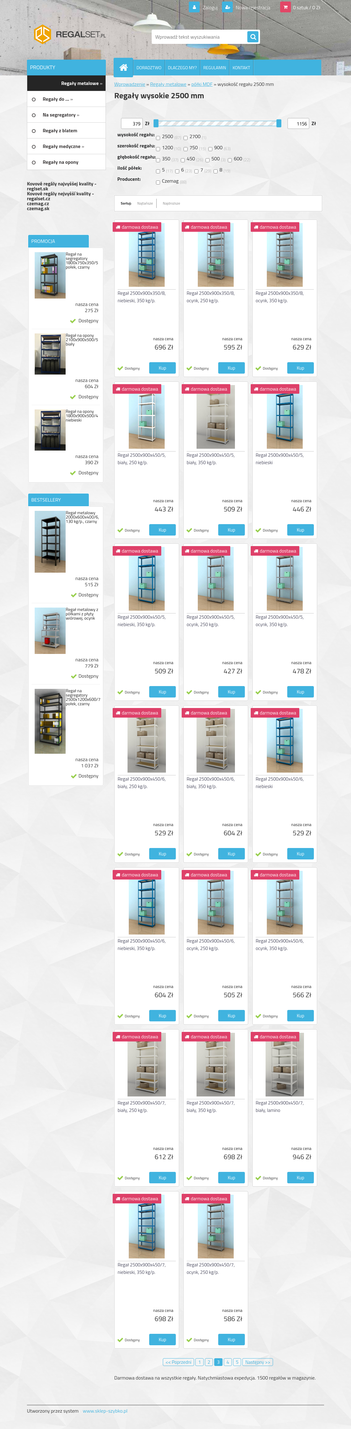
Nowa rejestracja (252, 7)
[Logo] (69, 36)
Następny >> (257, 1362)
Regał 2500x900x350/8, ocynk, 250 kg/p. (211, 297)
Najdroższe (171, 203)
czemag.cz (38, 203)
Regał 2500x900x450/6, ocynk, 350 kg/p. (280, 944)
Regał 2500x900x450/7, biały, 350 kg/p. (211, 1106)
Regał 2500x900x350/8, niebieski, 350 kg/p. (142, 297)
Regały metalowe (168, 84)
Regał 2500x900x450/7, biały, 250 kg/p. (142, 1106)
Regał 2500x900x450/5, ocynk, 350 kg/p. (280, 620)
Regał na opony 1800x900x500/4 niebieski (82, 415)
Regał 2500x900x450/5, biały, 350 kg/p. (211, 459)
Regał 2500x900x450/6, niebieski (280, 782)
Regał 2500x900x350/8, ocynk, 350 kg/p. (280, 297)
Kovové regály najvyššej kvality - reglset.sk (62, 186)
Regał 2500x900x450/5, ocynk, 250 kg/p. (211, 620)
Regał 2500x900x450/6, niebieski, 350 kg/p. (142, 944)
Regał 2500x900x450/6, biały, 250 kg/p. (142, 782)
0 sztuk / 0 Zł (306, 7)
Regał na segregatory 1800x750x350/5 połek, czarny (82, 260)
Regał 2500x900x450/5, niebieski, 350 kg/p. (142, 620)
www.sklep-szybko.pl (105, 1410)
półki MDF (202, 84)
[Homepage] (126, 67)
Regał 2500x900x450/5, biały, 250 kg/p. (142, 459)
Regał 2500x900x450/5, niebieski (280, 459)
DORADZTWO (149, 67)
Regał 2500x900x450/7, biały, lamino (280, 1106)
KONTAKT (241, 67)
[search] (252, 37)
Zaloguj (210, 7)
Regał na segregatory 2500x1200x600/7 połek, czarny (83, 697)
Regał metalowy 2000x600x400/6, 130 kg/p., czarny (82, 517)
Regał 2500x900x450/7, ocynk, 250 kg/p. (211, 1268)
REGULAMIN (214, 67)
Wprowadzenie (129, 84)
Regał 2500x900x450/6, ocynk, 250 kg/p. (211, 944)
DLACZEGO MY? (182, 67)
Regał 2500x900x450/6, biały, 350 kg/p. (211, 782)
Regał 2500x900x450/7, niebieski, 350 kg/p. (142, 1268)
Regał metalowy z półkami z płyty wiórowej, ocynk (82, 613)
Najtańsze (145, 203)
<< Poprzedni (179, 1362)
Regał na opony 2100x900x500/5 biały (82, 339)
